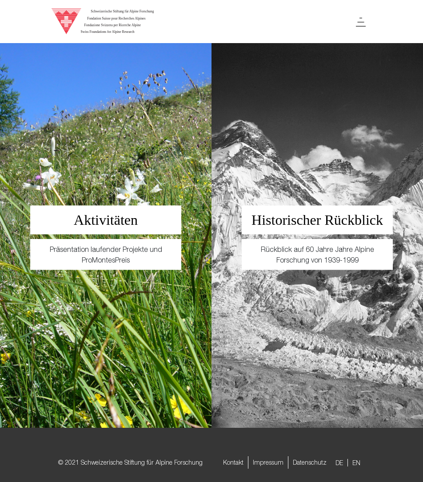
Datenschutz (310, 462)
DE (339, 462)
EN (356, 462)
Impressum (268, 462)
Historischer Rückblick (317, 220)
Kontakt (233, 462)
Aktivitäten (106, 220)
